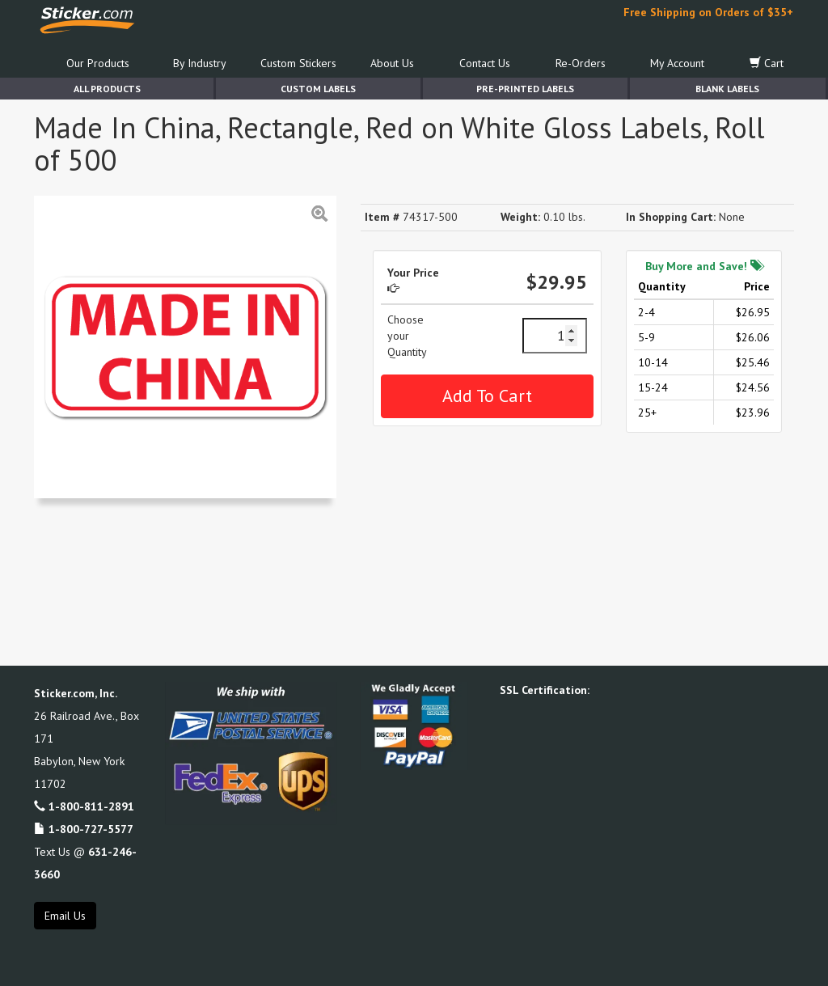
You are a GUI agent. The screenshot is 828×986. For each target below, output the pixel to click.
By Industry (199, 63)
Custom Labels (318, 89)
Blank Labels (727, 89)
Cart (767, 63)
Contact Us (484, 63)
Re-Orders (581, 63)
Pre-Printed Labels (525, 89)
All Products (107, 89)
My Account (677, 63)
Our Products (97, 63)
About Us (392, 63)
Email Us (65, 915)
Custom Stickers (298, 63)
